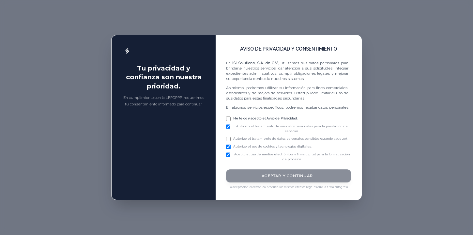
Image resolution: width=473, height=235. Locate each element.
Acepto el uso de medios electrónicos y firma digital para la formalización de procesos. (292, 156)
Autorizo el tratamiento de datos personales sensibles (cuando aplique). (290, 138)
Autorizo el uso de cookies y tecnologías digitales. (272, 146)
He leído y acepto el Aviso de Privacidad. (265, 118)
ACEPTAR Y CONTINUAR (287, 176)
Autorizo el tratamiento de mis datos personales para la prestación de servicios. (292, 128)
